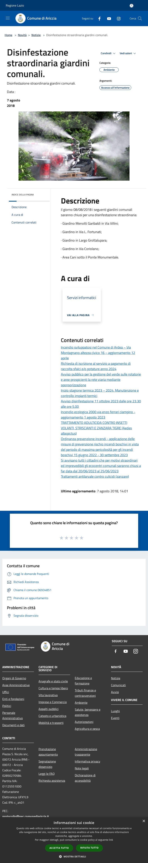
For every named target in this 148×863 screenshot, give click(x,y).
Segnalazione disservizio (47, 764)
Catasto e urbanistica (52, 715)
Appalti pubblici (49, 709)
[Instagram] (117, 18)
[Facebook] (98, 18)
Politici (6, 706)
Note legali (82, 768)
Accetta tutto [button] (59, 848)
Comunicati (118, 685)
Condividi (109, 53)
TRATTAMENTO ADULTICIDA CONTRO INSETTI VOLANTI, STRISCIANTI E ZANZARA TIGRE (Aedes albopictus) (96, 428)
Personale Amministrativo (12, 715)
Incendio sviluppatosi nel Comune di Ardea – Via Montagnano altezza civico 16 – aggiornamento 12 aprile (98, 353)
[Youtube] (107, 18)
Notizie (36, 35)
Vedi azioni (128, 53)
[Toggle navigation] (7, 18)
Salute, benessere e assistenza (87, 712)
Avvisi (115, 692)
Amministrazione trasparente (86, 752)
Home (8, 35)
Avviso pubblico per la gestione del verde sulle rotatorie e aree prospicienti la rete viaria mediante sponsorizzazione (101, 380)
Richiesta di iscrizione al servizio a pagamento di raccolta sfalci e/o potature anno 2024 (96, 366)
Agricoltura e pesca (87, 728)
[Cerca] (140, 18)
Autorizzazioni (84, 721)
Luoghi (115, 711)
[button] (74, 856)
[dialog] (74, 840)
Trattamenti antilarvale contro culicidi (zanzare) (95, 476)
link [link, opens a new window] (111, 839)
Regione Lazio (15, 5)
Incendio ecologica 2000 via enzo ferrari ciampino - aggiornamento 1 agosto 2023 (98, 414)
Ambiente (81, 702)
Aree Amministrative (16, 685)
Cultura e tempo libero (53, 688)
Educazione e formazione (83, 681)
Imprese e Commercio (53, 702)
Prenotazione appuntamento (48, 752)
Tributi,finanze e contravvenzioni (85, 693)
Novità (22, 35)
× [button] (143, 821)
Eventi (115, 718)
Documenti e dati (13, 725)
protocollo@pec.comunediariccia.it (25, 816)
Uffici (5, 692)
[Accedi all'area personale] (131, 5)
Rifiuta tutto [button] (89, 847)
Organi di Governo (14, 678)
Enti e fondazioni (13, 699)
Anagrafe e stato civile (53, 681)
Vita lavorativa (48, 695)
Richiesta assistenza (52, 780)
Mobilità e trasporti (51, 722)
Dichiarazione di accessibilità (85, 778)
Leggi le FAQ (47, 773)
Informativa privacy (87, 761)
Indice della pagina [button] (23, 194)
